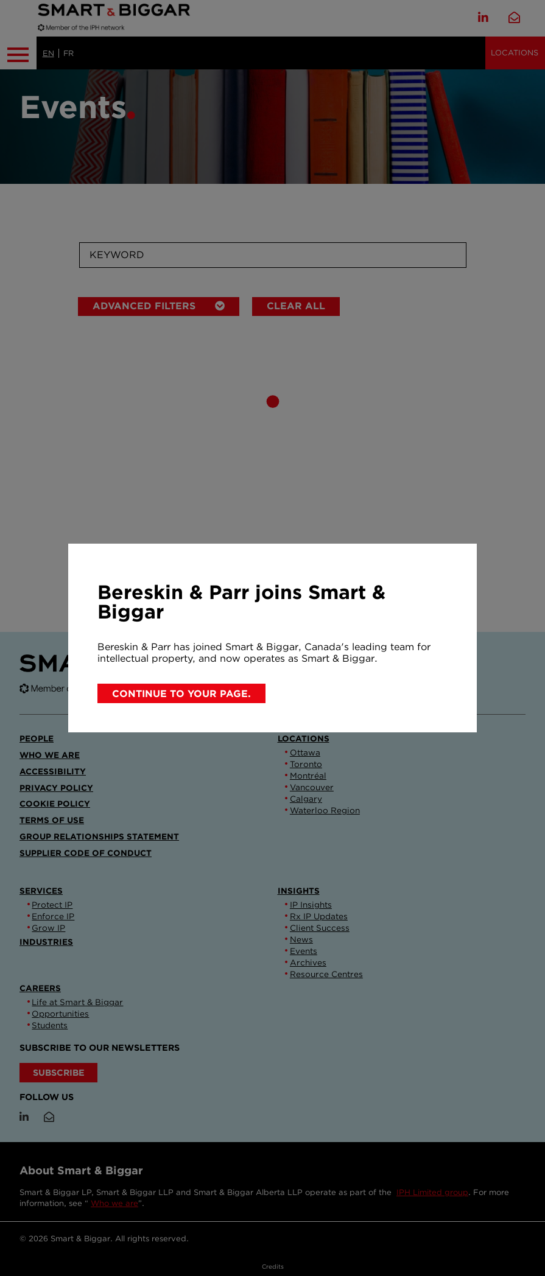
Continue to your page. (181, 693)
